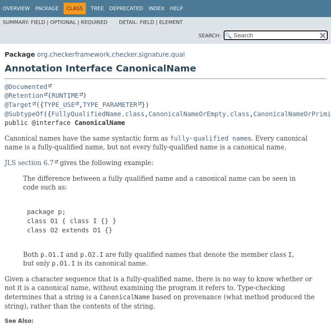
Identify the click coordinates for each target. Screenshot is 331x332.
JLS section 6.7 (29, 162)
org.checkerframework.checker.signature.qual (111, 54)
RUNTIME (65, 95)
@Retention (24, 95)
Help (176, 9)
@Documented (26, 86)
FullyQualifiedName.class (97, 114)
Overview (16, 9)
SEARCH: (210, 36)
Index (156, 9)
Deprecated (126, 9)
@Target (18, 104)
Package (47, 9)
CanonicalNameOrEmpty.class (198, 114)
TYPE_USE (59, 104)
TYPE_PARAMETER (110, 104)
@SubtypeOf (24, 114)
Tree (97, 9)
